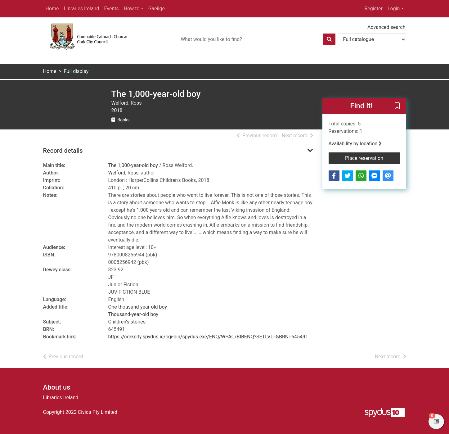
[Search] (329, 39)
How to (132, 8)
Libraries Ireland (81, 8)
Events (111, 8)
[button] (397, 106)
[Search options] (372, 39)
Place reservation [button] (372, 157)
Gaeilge (156, 8)
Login (394, 8)
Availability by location (355, 144)
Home (52, 8)
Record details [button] (63, 150)
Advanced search (386, 27)
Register (373, 8)
